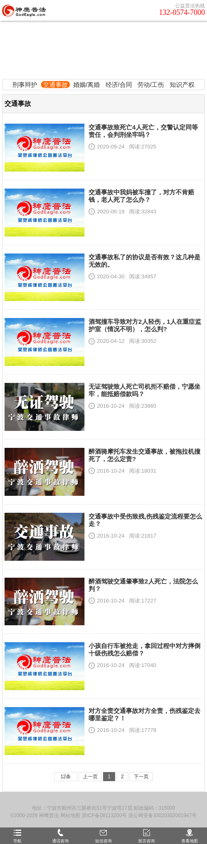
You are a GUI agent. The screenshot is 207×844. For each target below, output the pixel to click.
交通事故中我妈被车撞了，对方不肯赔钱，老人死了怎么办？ (141, 196)
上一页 (90, 776)
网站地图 (70, 815)
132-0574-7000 (182, 12)
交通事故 (55, 84)
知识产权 (182, 84)
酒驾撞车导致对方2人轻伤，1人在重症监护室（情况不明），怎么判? (145, 325)
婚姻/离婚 (86, 84)
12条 (65, 776)
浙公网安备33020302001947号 (162, 815)
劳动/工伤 (150, 84)
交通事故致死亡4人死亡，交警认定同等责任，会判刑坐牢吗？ (143, 131)
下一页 (141, 776)
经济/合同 (119, 84)
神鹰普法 (49, 815)
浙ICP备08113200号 (104, 815)
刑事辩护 (24, 84)
